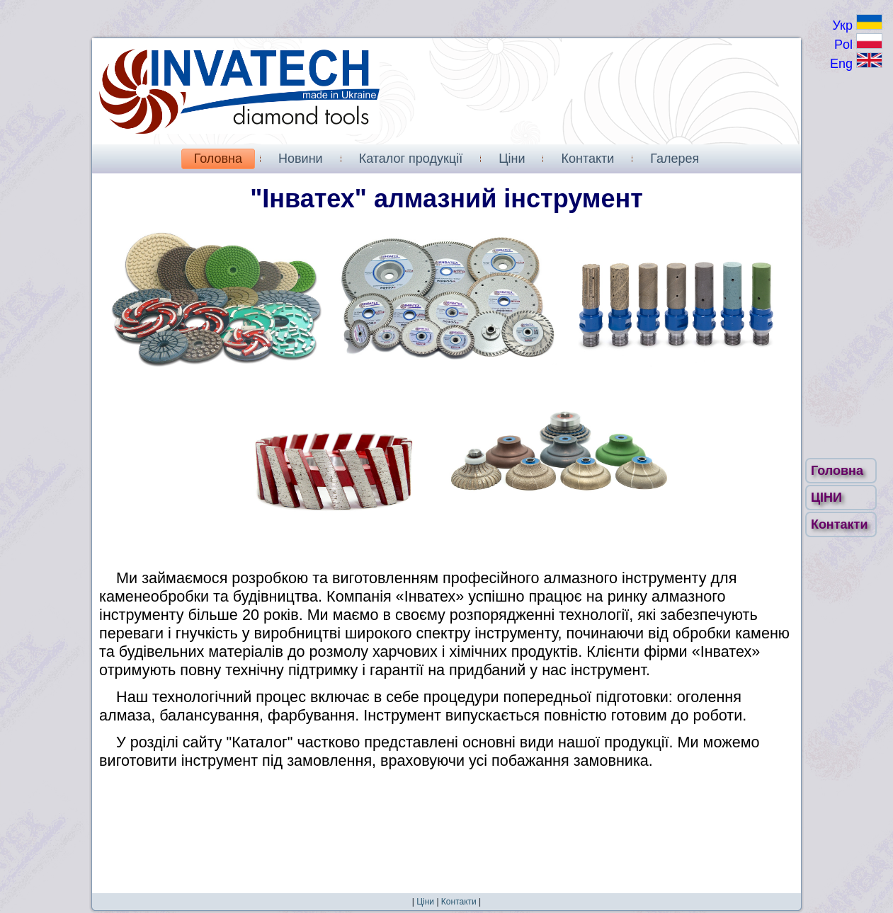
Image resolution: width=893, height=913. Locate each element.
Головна (838, 471)
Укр (857, 25)
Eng (856, 64)
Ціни (425, 902)
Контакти (841, 524)
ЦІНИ (828, 497)
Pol (858, 45)
